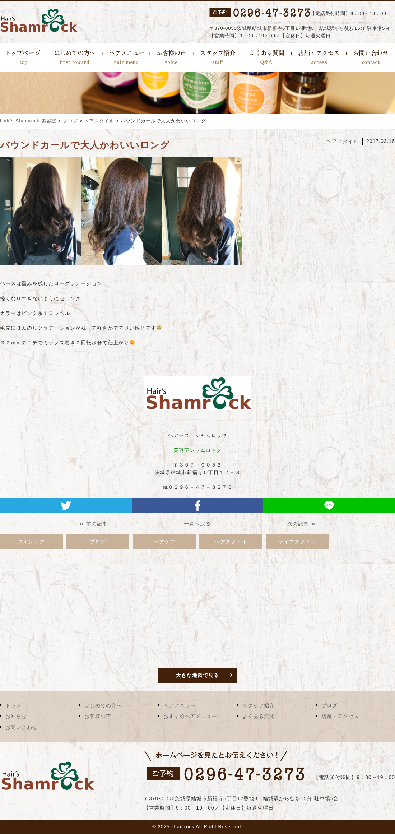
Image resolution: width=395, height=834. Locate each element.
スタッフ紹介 (258, 705)
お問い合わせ (21, 727)
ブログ (98, 542)
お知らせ (16, 716)
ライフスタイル (297, 542)
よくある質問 (258, 716)
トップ (13, 705)
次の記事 (298, 524)
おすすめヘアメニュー (190, 716)
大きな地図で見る (197, 675)
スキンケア (31, 542)
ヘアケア (164, 542)
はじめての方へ (103, 705)
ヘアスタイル (342, 141)
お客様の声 (97, 716)
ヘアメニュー (179, 705)
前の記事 (97, 524)
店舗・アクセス (340, 716)
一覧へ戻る (197, 524)
